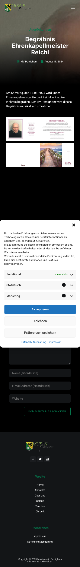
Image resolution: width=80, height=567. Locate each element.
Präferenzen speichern (40, 332)
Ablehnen (40, 321)
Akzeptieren (40, 309)
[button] (73, 225)
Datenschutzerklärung (33, 342)
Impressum (54, 342)
